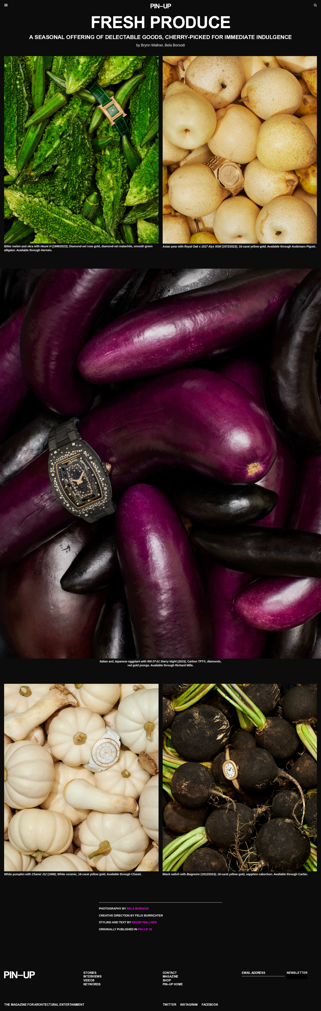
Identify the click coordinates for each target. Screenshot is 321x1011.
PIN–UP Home (173, 984)
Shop (167, 980)
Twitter (169, 1005)
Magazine (170, 976)
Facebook (210, 1005)
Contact (170, 973)
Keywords (92, 984)
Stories (90, 973)
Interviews (92, 976)
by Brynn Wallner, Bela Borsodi (160, 45)
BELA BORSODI (137, 908)
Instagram (188, 1005)
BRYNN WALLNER (144, 922)
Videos (88, 980)
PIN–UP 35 (145, 929)
